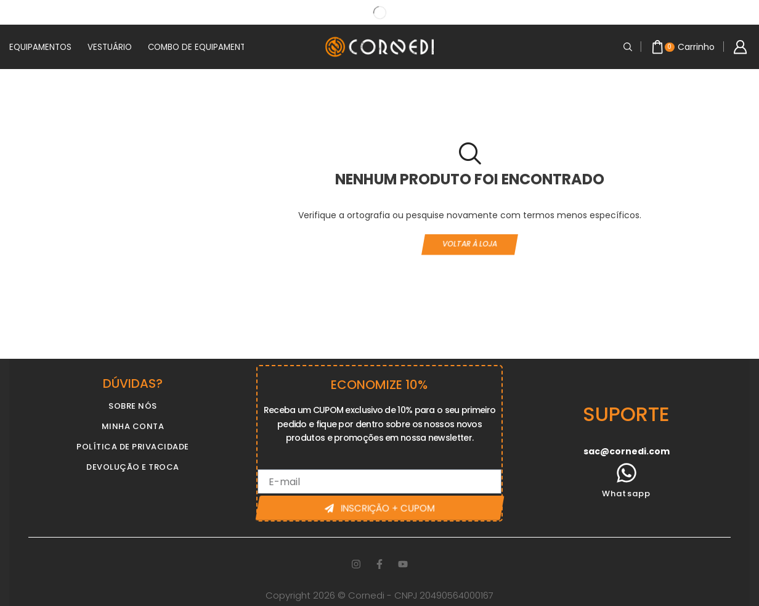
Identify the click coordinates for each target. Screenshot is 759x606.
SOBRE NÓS (132, 406)
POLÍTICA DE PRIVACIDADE (132, 446)
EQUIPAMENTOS (40, 47)
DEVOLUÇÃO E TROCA (132, 467)
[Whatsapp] (626, 473)
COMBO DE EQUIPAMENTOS (202, 47)
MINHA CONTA (133, 426)
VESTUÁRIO (109, 47)
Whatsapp (626, 493)
